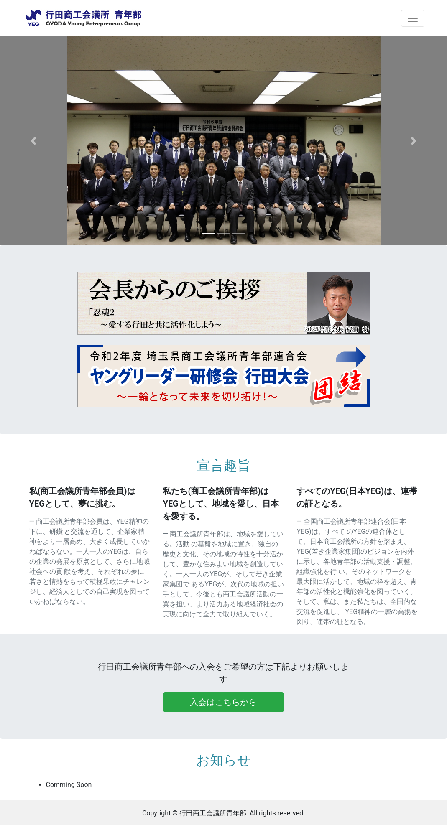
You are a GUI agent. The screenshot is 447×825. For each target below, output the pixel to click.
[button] (33, 140)
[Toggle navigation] (412, 18)
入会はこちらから (223, 702)
